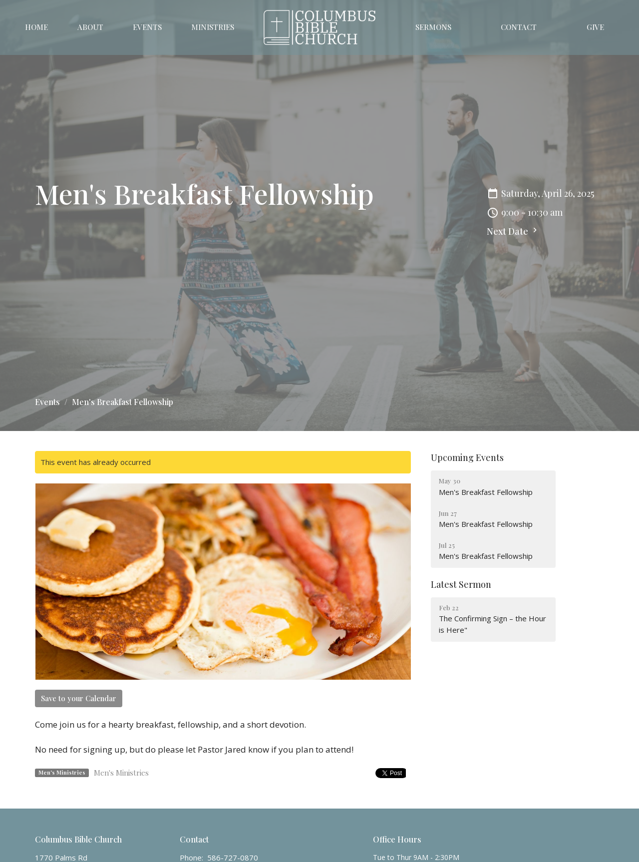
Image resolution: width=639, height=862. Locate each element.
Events (147, 27)
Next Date (513, 231)
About (90, 27)
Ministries (212, 27)
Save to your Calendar (78, 698)
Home (36, 27)
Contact (519, 27)
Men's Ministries (121, 773)
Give (595, 27)
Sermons (433, 27)
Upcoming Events (467, 457)
